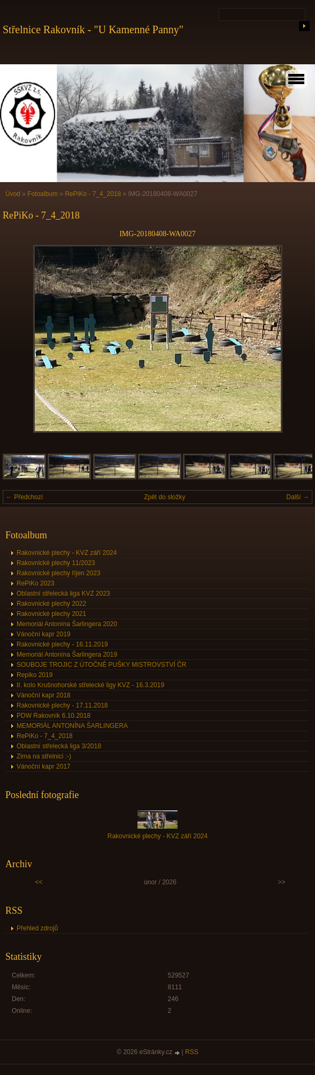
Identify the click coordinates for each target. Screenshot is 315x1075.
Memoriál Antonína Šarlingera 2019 (67, 654)
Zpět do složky (164, 497)
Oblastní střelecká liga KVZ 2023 (63, 593)
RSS (191, 1052)
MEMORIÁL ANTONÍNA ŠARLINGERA (72, 726)
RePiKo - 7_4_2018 (93, 194)
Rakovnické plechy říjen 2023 (59, 573)
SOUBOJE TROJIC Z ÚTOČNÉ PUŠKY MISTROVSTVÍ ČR (101, 664)
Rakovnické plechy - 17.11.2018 (62, 705)
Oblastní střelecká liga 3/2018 (59, 746)
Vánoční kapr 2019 (44, 634)
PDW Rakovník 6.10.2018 (53, 715)
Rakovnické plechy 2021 (51, 614)
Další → (297, 497)
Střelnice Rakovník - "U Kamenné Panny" (93, 29)
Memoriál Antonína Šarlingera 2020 (67, 624)
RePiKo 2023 (36, 583)
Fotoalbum (42, 194)
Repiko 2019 (34, 675)
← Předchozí (24, 497)
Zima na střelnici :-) (44, 756)
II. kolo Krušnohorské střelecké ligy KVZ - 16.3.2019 (90, 685)
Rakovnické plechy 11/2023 (56, 563)
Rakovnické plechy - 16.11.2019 (62, 644)
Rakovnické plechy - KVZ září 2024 (67, 553)
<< (38, 882)
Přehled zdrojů (37, 928)
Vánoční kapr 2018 (44, 695)
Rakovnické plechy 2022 (51, 603)
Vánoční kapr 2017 (44, 766)
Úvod (12, 194)
